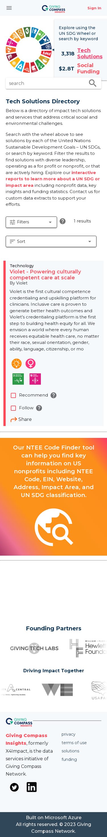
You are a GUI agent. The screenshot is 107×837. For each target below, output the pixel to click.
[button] (31, 222)
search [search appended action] (93, 83)
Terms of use (74, 742)
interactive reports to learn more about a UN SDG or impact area (53, 179)
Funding (69, 759)
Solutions (70, 750)
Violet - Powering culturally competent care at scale (45, 275)
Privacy (68, 734)
